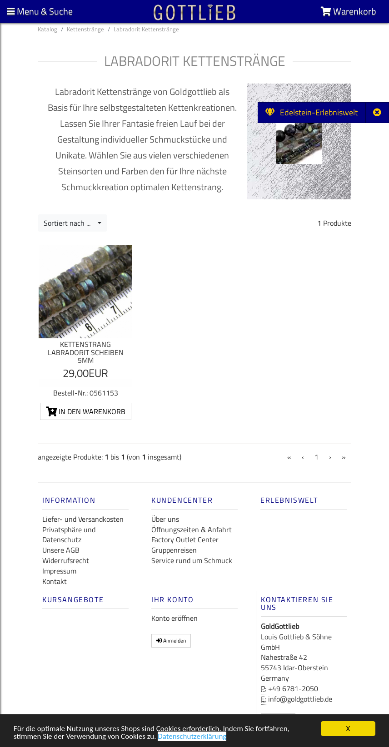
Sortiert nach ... (70, 223)
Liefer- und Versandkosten (83, 519)
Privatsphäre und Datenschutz (68, 534)
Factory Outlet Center (185, 539)
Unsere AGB (61, 549)
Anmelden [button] (171, 640)
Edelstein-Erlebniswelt (311, 112)
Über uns (165, 519)
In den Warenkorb (85, 411)
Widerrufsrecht (65, 560)
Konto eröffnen (174, 618)
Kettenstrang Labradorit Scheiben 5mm (86, 352)
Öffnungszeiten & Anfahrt (191, 529)
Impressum (59, 570)
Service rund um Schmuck (191, 560)
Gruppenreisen (174, 549)
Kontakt (54, 581)
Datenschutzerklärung (192, 737)
